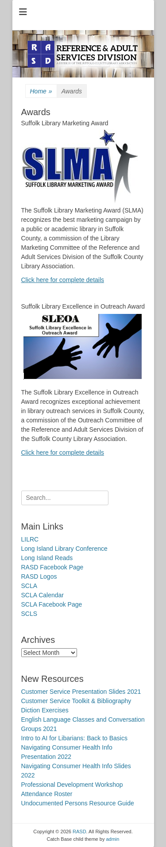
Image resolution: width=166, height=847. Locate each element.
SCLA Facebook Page (51, 604)
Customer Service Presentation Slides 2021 (81, 691)
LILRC (30, 539)
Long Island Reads (47, 557)
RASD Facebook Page (52, 567)
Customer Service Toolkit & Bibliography (76, 700)
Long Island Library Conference (64, 548)
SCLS (29, 613)
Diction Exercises (45, 710)
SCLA (29, 585)
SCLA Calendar (42, 595)
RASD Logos (39, 576)
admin (112, 839)
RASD (79, 831)
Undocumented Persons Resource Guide (77, 803)
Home (41, 91)
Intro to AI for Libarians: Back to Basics (74, 738)
